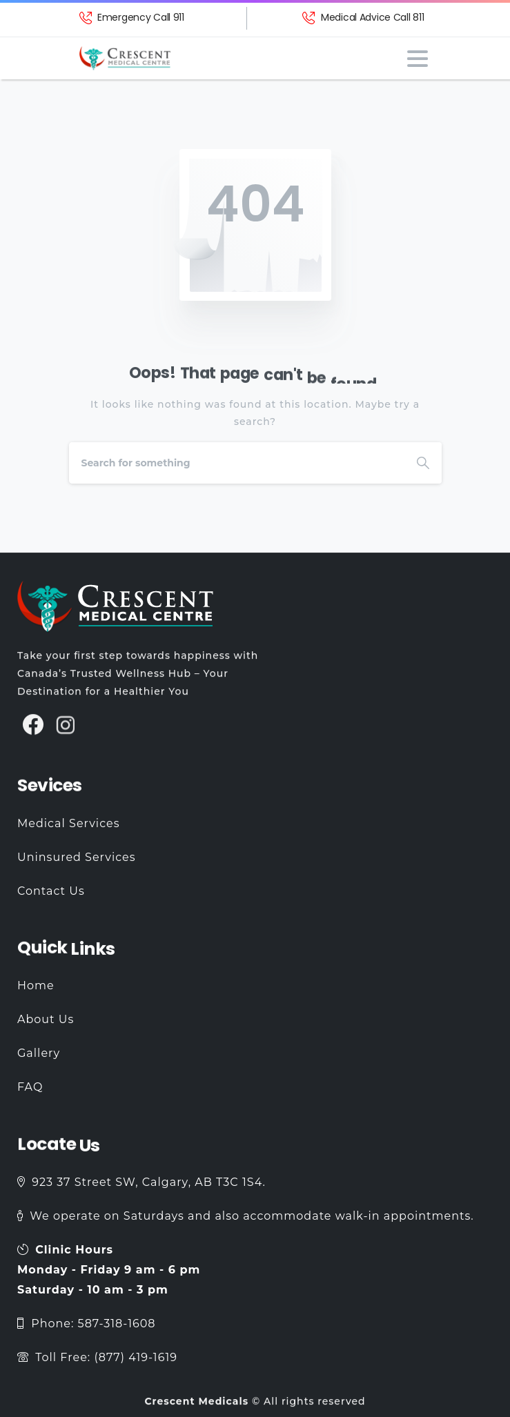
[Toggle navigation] (417, 58)
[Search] (236, 463)
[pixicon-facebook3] (33, 731)
